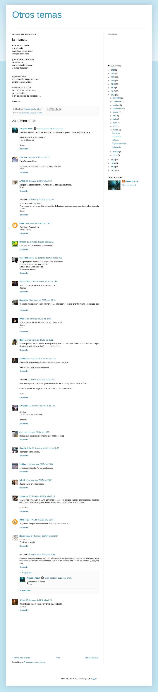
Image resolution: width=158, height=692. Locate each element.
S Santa (115, 140)
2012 (113, 170)
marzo (115, 130)
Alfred (22, 480)
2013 (113, 167)
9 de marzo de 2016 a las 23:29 (37, 157)
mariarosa (23, 496)
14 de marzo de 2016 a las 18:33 (41, 554)
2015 (113, 160)
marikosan (24, 358)
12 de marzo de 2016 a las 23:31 (39, 480)
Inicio (58, 658)
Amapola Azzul (26, 129)
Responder (23, 149)
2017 (113, 91)
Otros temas (37, 15)
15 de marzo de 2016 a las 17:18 (58, 578)
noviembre (117, 101)
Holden (22, 340)
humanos (116, 133)
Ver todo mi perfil (129, 185)
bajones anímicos (119, 144)
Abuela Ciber (25, 282)
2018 (113, 88)
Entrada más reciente (21, 658)
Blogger (93, 678)
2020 (113, 81)
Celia (21, 223)
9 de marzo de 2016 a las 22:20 (50, 129)
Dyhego (22, 242)
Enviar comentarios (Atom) (34, 662)
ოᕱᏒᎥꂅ (22, 181)
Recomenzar (24, 536)
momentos (116, 136)
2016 (113, 95)
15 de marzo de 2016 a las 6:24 (39, 600)
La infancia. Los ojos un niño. (31, 113)
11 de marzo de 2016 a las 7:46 (42, 406)
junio (115, 119)
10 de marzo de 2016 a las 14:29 (38, 223)
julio (115, 116)
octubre (116, 105)
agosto (116, 112)
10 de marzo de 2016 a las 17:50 (48, 258)
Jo (20, 432)
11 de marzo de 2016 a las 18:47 (45, 448)
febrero (116, 152)
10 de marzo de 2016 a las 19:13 (42, 300)
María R (22, 520)
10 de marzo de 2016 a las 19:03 (45, 282)
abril (115, 126)
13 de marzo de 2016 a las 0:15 (42, 496)
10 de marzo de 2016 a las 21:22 (40, 340)
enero (115, 155)
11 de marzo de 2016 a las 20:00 (40, 464)
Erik (21, 157)
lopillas (22, 464)
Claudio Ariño (25, 448)
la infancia (116, 147)
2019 (113, 84)
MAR (21, 319)
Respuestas (27, 573)
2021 (113, 77)
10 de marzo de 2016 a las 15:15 (40, 242)
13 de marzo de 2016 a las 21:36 (40, 520)
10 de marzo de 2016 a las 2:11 (41, 200)
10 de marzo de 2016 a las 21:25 (42, 358)
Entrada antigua (91, 658)
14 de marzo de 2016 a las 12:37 (44, 536)
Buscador (23, 300)
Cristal (22, 600)
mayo (115, 123)
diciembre (117, 98)
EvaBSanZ (23, 406)
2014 (113, 163)
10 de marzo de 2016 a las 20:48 (37, 319)
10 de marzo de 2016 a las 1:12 (39, 181)
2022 (113, 73)
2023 (113, 70)
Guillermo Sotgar (26, 258)
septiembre (117, 109)
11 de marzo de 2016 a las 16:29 (35, 432)
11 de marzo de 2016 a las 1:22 (41, 380)
